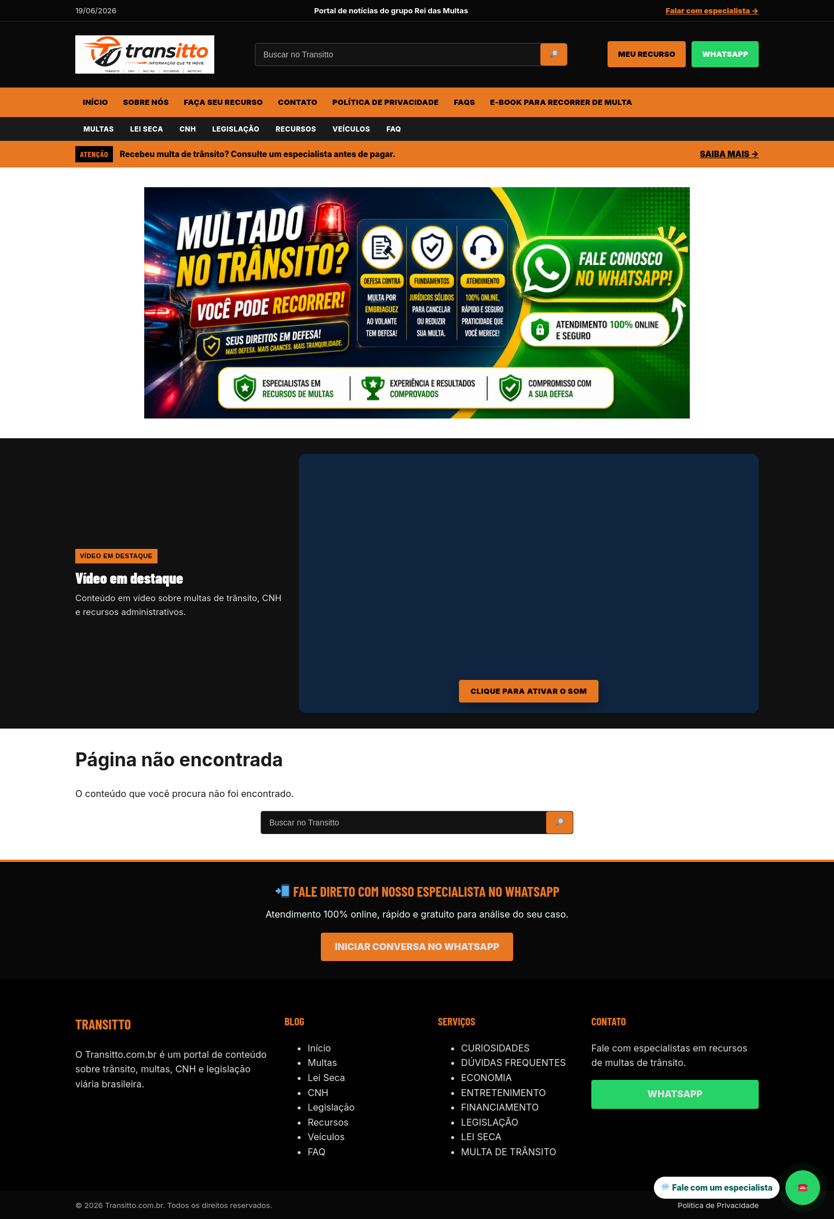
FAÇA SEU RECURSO (223, 102)
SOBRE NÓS (146, 102)
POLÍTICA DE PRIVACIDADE (385, 102)
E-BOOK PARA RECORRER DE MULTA (561, 102)
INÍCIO (95, 102)
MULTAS (98, 129)
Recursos (328, 1122)
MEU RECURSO (646, 54)
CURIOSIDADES (495, 1048)
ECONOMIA (486, 1077)
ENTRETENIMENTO (503, 1092)
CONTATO (297, 102)
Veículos (326, 1136)
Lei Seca (326, 1077)
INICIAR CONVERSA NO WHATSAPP (417, 946)
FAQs (464, 102)
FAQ (393, 129)
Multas (322, 1062)
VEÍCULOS (351, 129)
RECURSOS (296, 129)
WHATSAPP (725, 54)
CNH (188, 129)
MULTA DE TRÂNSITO (508, 1152)
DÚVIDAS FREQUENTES (513, 1062)
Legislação (331, 1107)
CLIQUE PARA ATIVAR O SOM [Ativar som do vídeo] (528, 691)
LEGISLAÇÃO (235, 129)
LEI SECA (146, 129)
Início (319, 1048)
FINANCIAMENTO (500, 1107)
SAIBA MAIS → (729, 154)
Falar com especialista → (712, 10)
